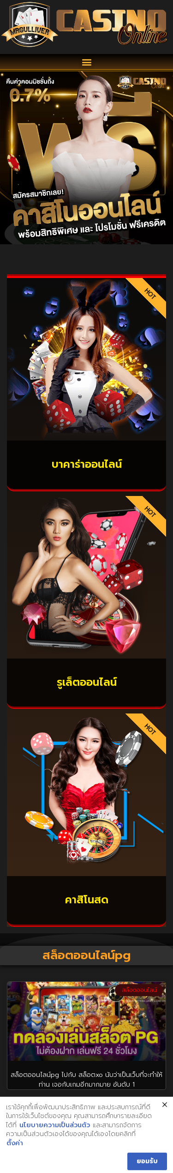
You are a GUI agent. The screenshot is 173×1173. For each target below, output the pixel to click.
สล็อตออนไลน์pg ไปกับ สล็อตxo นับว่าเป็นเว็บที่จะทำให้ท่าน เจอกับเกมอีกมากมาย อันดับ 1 (86, 1079)
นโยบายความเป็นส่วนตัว (54, 1130)
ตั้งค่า (14, 1148)
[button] (86, 61)
